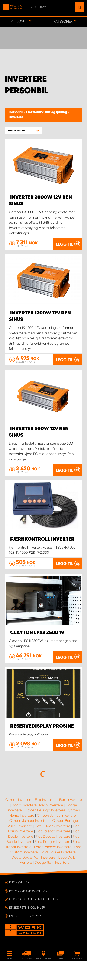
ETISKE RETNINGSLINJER (27, 907)
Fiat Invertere (46, 800)
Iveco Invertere (51, 805)
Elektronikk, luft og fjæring (47, 112)
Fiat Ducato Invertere (53, 836)
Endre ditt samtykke (26, 916)
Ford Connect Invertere (52, 847)
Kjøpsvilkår (19, 882)
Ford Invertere (70, 800)
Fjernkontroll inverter (42, 539)
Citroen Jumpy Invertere (56, 815)
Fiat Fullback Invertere (52, 826)
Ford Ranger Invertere (52, 842)
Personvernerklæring (28, 891)
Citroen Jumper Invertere (29, 821)
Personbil (16, 112)
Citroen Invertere (18, 800)
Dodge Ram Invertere (52, 862)
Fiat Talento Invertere (53, 831)
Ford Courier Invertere (58, 852)
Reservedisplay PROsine (42, 726)
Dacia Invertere (24, 805)
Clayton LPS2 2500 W (37, 632)
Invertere (16, 117)
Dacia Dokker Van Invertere (33, 857)
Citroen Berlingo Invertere (44, 810)
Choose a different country (33, 899)
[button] (23, 130)
